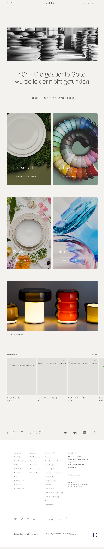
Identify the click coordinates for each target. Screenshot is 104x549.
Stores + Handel (35, 469)
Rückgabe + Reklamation (54, 473)
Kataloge (33, 461)
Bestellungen (49, 465)
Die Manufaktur (35, 457)
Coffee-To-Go (19, 481)
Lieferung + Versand (52, 469)
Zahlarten (48, 457)
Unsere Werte (34, 473)
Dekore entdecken (22, 260)
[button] (92, 354)
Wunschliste (49, 477)
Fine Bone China (20, 461)
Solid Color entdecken (70, 176)
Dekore (16, 465)
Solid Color (18, 469)
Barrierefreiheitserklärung (54, 493)
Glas (16, 477)
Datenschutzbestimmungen (77, 484)
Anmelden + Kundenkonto (54, 461)
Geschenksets (19, 489)
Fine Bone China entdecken (26, 176)
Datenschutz (49, 489)
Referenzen (34, 465)
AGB (47, 501)
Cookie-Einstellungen (52, 497)
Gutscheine (18, 485)
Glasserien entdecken (70, 260)
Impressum (49, 505)
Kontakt (48, 485)
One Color (17, 473)
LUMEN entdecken (16, 335)
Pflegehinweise (50, 481)
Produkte (17, 457)
